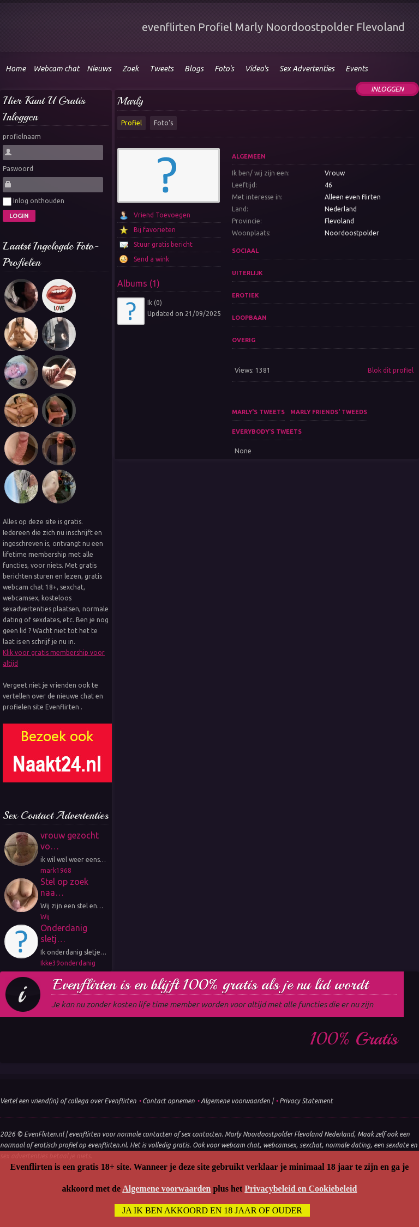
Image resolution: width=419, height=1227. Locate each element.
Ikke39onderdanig (67, 963)
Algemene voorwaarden (235, 1100)
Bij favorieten (155, 229)
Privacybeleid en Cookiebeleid (300, 1188)
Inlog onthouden (33, 201)
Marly (130, 101)
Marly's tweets (258, 412)
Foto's (163, 122)
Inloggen (387, 89)
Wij (45, 916)
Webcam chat (56, 68)
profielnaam (22, 136)
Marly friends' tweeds (328, 412)
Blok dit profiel (391, 370)
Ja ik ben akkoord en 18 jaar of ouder (212, 1210)
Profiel (131, 122)
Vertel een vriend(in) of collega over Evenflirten (68, 1100)
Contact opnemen (168, 1100)
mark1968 (55, 870)
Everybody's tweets (267, 431)
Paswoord (18, 168)
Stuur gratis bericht (163, 244)
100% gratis (354, 1039)
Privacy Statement (306, 1100)
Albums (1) (138, 283)
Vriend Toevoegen (162, 214)
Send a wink (151, 259)
